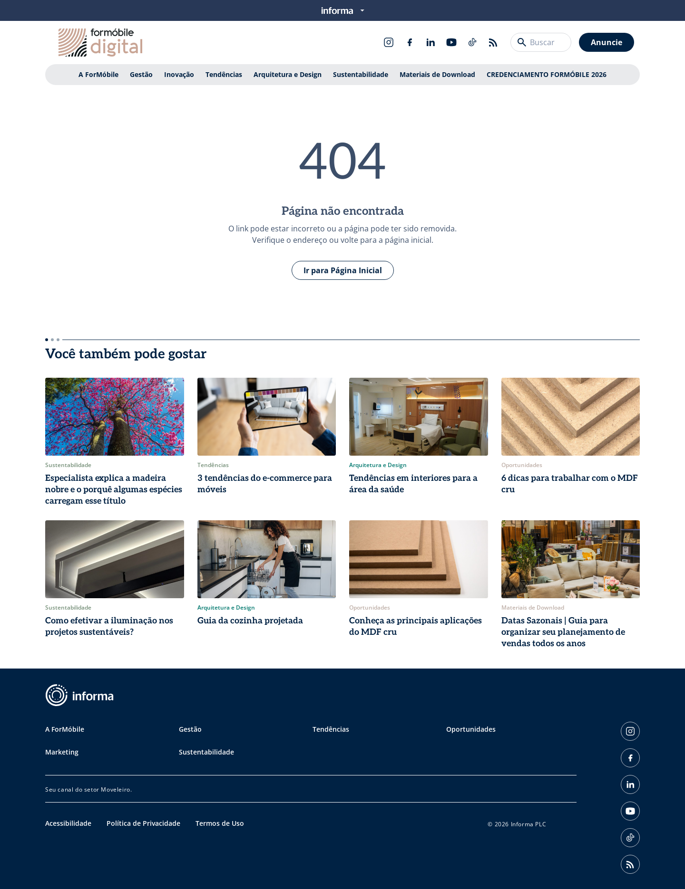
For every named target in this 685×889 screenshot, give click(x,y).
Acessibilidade (68, 823)
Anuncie (606, 42)
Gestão (141, 74)
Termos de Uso (220, 823)
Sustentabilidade (360, 74)
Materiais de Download (437, 74)
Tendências (224, 74)
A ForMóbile (98, 74)
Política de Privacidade (143, 823)
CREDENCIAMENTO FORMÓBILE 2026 (547, 74)
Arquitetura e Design (288, 74)
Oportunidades (471, 729)
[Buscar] (522, 42)
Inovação (179, 74)
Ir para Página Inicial (342, 270)
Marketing (61, 751)
